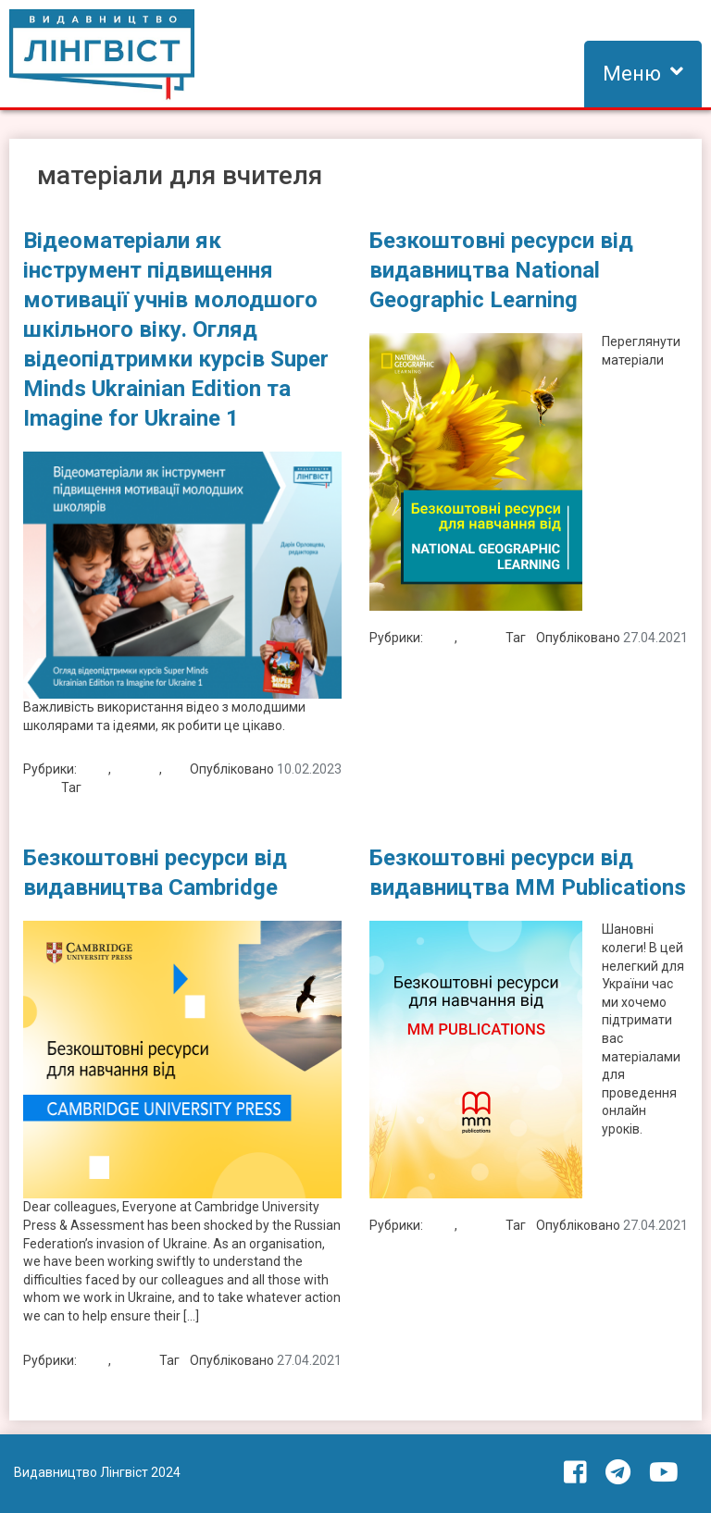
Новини (136, 769)
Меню (632, 73)
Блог (94, 769)
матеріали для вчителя (154, 787)
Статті (42, 787)
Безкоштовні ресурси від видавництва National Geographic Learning (501, 270)
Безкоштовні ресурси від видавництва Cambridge (155, 872)
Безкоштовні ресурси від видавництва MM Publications (527, 872)
